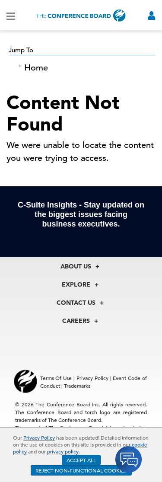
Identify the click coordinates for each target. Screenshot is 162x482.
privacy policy (63, 451)
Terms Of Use (56, 377)
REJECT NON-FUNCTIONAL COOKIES (81, 470)
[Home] (81, 15)
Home (36, 67)
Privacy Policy (39, 437)
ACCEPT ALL (81, 459)
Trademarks (77, 385)
